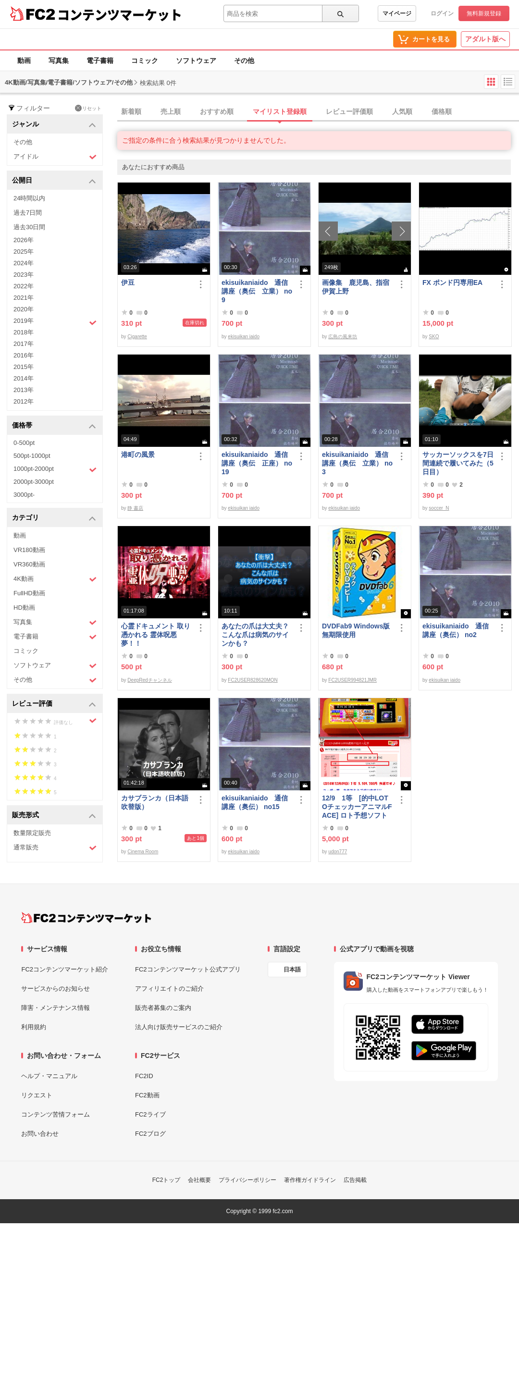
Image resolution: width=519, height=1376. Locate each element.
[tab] (318, 112)
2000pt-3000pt (33, 481)
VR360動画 (29, 564)
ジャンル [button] (54, 124)
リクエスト (36, 1095)
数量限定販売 (32, 832)
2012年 (23, 401)
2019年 (55, 322)
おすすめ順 (217, 111)
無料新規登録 (484, 13)
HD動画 (24, 607)
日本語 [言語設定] (292, 969)
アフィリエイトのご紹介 (169, 988)
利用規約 (33, 1027)
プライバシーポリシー (247, 1180)
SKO (434, 336)
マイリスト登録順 (280, 111)
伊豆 (128, 282)
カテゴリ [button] (54, 518)
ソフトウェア (196, 60)
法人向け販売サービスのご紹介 (178, 1027)
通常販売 (55, 848)
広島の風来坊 (342, 336)
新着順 (131, 111)
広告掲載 (355, 1180)
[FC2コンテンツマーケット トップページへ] (86, 917)
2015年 (23, 366)
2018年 (23, 332)
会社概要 (199, 1180)
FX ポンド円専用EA (452, 282)
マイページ (397, 13)
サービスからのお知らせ (55, 988)
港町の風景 (138, 454)
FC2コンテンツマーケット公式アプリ (188, 969)
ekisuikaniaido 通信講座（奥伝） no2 (455, 630)
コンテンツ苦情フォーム (55, 1114)
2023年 (23, 274)
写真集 (59, 60)
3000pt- (24, 494)
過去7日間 (27, 212)
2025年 (23, 251)
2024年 (23, 263)
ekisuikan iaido (244, 336)
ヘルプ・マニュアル (49, 1076)
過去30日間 (29, 227)
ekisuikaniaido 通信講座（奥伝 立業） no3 (357, 463)
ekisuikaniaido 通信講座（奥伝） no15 (255, 802)
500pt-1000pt (31, 455)
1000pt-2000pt (55, 469)
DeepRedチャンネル (149, 680)
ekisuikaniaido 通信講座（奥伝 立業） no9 (257, 291)
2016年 (23, 355)
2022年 (23, 286)
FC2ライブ (150, 1114)
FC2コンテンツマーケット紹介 (64, 969)
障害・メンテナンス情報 (55, 1007)
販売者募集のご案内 (163, 1007)
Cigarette (137, 336)
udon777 (337, 851)
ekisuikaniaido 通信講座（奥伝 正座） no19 (257, 463)
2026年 (23, 240)
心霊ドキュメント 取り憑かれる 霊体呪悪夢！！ (155, 634)
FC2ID (144, 1076)
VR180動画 (29, 549)
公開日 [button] (54, 180)
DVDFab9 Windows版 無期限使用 (357, 630)
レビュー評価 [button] (54, 704)
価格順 (442, 111)
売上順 (171, 111)
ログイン (442, 13)
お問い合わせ (40, 1133)
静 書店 (135, 508)
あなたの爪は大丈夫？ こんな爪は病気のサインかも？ (255, 634)
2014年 (23, 378)
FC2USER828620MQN (252, 680)
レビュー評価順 (349, 111)
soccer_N (439, 508)
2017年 (23, 343)
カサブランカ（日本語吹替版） (154, 802)
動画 (24, 60)
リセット (88, 108)
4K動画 (55, 579)
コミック (144, 60)
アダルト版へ (485, 39)
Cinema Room (142, 851)
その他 (244, 60)
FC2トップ (166, 1180)
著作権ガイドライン (310, 1180)
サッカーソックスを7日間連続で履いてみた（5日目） (458, 463)
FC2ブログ (150, 1133)
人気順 (402, 111)
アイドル (55, 157)
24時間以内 (29, 198)
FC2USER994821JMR (352, 680)
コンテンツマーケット (119, 14)
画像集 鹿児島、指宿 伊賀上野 (357, 287)
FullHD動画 (29, 593)
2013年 (23, 389)
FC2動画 (147, 1095)
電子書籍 (99, 60)
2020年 (23, 309)
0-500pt (24, 442)
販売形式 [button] (54, 815)
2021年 (23, 297)
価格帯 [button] (54, 425)
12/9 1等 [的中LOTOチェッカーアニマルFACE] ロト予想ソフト (357, 806)
